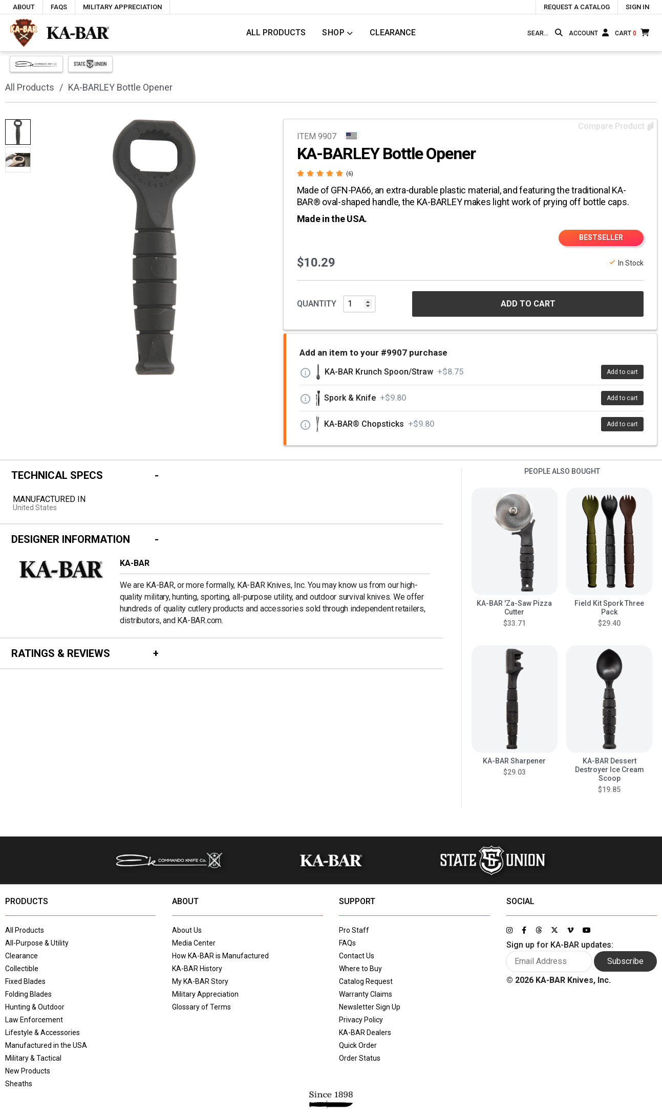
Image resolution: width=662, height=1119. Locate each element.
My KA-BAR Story (200, 981)
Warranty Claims (365, 994)
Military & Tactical (33, 1058)
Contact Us (356, 956)
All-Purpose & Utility (37, 943)
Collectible (21, 968)
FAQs (347, 943)
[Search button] (559, 33)
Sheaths (18, 1084)
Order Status (359, 1058)
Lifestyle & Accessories (42, 1032)
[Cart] (632, 32)
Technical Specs (57, 475)
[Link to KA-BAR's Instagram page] (509, 930)
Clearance (393, 32)
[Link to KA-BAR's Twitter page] (554, 930)
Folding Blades (28, 994)
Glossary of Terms (201, 1007)
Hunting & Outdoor (35, 1007)
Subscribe (625, 961)
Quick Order (358, 1045)
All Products (276, 32)
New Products (27, 1071)
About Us (187, 930)
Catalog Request (366, 981)
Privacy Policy (361, 1020)
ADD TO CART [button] (528, 304)
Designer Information (70, 539)
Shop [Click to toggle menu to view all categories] (333, 32)
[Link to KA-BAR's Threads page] (539, 930)
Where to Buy (360, 968)
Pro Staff (354, 930)
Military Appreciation (205, 994)
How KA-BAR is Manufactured (220, 956)
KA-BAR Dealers (365, 1032)
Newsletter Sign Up (369, 1007)
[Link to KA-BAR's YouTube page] (587, 930)
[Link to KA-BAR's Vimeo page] (570, 930)
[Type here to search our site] (539, 33)
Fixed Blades (25, 981)
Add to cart (622, 372)
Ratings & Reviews (60, 653)
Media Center (194, 943)
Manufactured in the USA (46, 1045)
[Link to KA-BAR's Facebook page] (524, 930)
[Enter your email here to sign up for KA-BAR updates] (549, 961)
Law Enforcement (34, 1020)
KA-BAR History (197, 968)
